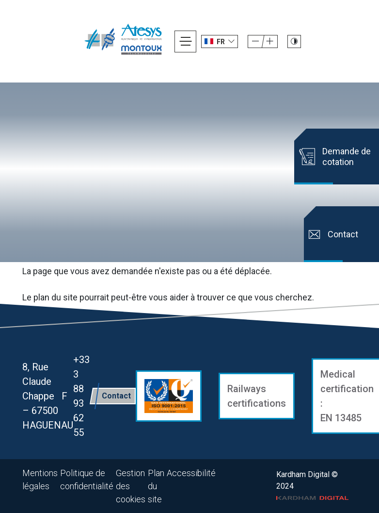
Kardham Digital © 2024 (312, 485)
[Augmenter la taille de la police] (255, 41)
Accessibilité (191, 473)
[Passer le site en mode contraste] (294, 41)
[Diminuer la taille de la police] (270, 41)
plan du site (55, 297)
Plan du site (156, 486)
